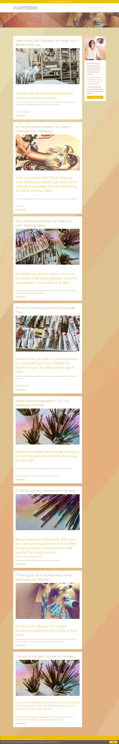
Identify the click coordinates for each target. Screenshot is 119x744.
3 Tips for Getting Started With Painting (45, 491)
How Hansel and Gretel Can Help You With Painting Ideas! (44, 223)
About (90, 8)
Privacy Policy (87, 740)
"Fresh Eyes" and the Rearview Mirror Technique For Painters (44, 577)
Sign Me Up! (95, 97)
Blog (101, 8)
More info (59, 742)
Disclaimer (102, 740)
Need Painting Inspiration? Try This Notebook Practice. (42, 403)
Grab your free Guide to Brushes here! (59, 1)
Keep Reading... (21, 115)
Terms (95, 740)
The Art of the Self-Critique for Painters (45, 656)
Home (96, 8)
